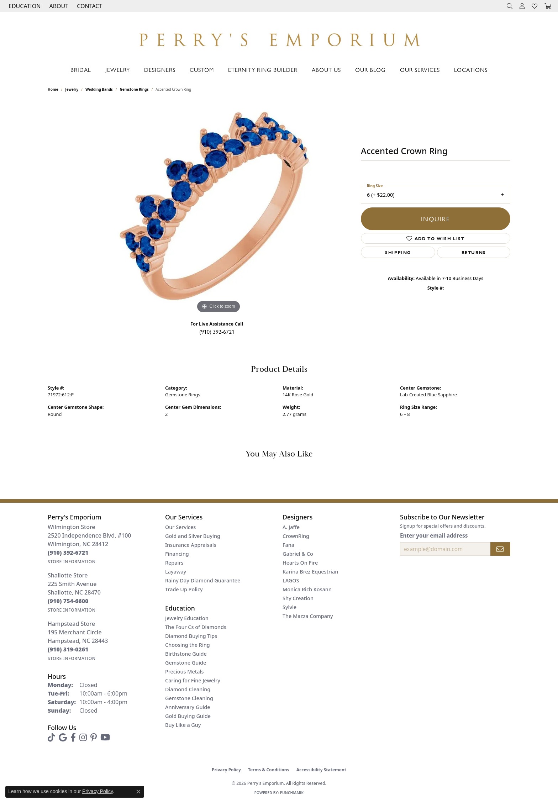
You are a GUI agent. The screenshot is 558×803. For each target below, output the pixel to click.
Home (53, 89)
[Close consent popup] (138, 791)
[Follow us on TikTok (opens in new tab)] (51, 737)
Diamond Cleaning (187, 689)
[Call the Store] (68, 552)
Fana (288, 545)
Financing (177, 553)
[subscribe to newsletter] (500, 549)
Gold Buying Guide (188, 716)
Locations (471, 69)
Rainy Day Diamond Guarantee (202, 580)
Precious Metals (184, 671)
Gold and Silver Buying (192, 536)
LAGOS (291, 580)
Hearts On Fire (300, 562)
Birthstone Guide (186, 653)
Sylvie (289, 607)
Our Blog (370, 69)
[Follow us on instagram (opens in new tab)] (83, 737)
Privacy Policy (226, 770)
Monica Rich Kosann (307, 589)
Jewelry (117, 69)
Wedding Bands (99, 89)
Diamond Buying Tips (191, 636)
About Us (326, 69)
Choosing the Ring (187, 644)
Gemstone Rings (134, 89)
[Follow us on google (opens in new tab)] (63, 737)
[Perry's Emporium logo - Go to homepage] (279, 37)
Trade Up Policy (184, 589)
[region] (218, 208)
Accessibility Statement (321, 770)
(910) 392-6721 (217, 331)
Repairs (174, 562)
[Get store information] (72, 562)
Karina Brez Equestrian (310, 571)
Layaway (175, 571)
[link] (88, 6)
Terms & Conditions (268, 770)
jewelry (71, 89)
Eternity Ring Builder (263, 69)
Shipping (398, 252)
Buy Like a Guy (183, 725)
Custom (202, 69)
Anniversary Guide (187, 707)
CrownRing (296, 536)
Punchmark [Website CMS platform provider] (292, 792)
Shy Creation (298, 598)
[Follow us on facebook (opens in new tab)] (73, 737)
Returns (474, 252)
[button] (24, 6)
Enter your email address (434, 535)
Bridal (80, 69)
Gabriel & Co (298, 553)
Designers (159, 69)
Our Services (420, 69)
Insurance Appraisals (190, 545)
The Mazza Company (308, 616)
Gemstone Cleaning (189, 698)
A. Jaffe (291, 527)
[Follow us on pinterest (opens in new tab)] (93, 737)
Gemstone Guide (185, 662)
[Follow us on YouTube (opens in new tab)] (105, 737)
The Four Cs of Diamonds (195, 627)
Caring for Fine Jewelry (192, 680)
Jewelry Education (187, 618)
